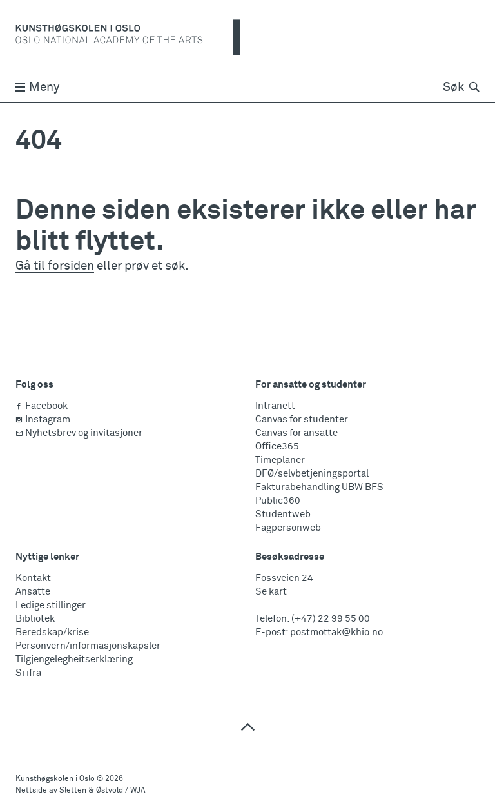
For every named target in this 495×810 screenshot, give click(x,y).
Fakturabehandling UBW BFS (319, 487)
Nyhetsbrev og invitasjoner (78, 433)
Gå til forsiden (54, 266)
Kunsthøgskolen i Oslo (55, 779)
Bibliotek (35, 619)
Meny (37, 87)
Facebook (41, 406)
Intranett (275, 406)
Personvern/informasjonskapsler (87, 646)
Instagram (42, 419)
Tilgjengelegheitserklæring (74, 659)
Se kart (271, 592)
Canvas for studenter (301, 419)
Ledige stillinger (50, 605)
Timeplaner (280, 460)
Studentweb (283, 514)
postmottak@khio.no (336, 632)
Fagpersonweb (288, 528)
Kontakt (33, 578)
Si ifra (28, 673)
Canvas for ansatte (296, 433)
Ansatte (32, 592)
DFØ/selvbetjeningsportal (312, 474)
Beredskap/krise (52, 632)
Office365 (277, 446)
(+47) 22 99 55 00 (330, 619)
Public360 (277, 501)
